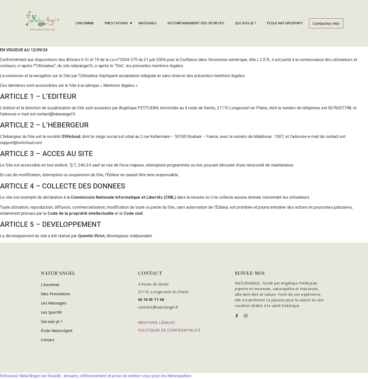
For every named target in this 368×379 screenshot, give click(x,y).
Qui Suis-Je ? (245, 23)
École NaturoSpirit (285, 23)
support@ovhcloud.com (21, 142)
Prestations (117, 23)
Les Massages (53, 302)
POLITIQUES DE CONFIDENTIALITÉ (169, 330)
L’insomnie (85, 23)
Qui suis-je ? (51, 321)
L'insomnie (50, 284)
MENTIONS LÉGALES (156, 322)
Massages (148, 23)
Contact (47, 339)
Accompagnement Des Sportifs (195, 23)
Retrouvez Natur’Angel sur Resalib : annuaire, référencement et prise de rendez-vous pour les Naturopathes (95, 375)
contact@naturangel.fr (56, 114)
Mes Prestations (55, 293)
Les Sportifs (51, 312)
